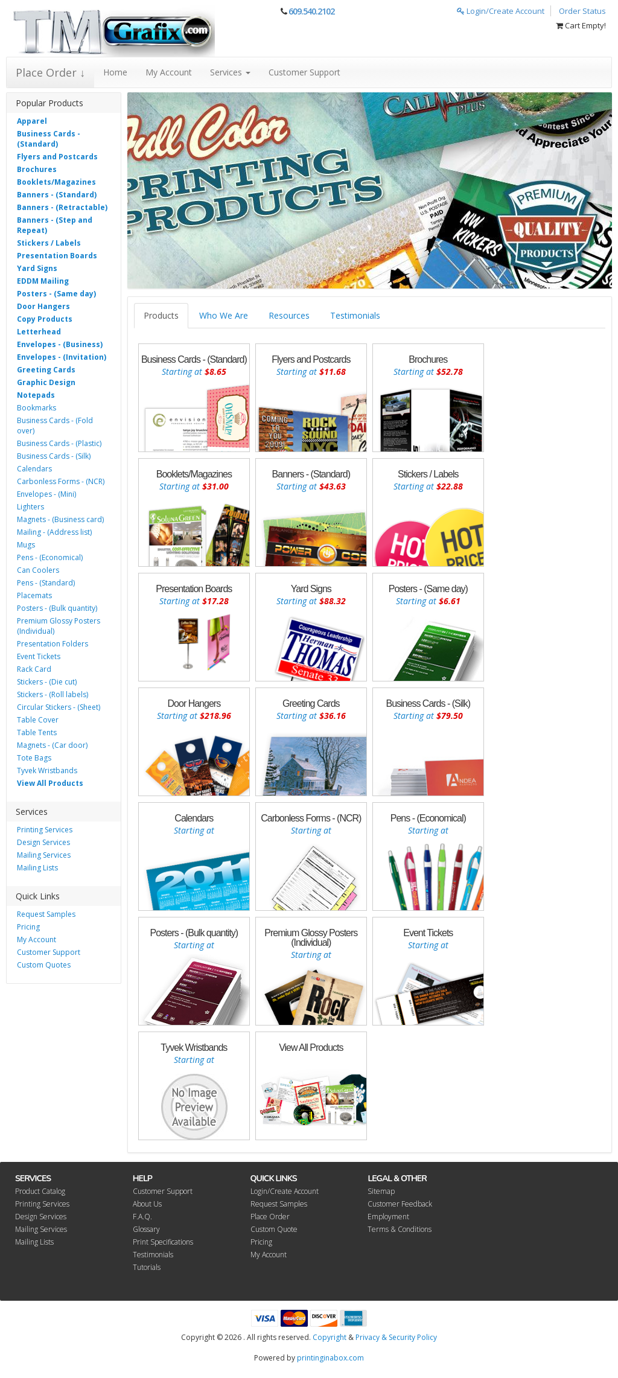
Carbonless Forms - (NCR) (60, 481)
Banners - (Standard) (57, 195)
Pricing (28, 927)
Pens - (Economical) (50, 557)
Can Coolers (38, 570)
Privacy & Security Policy (396, 1337)
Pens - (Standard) (46, 583)
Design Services (43, 842)
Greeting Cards (46, 370)
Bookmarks (36, 408)
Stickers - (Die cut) (47, 682)
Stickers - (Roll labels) (52, 694)
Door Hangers (43, 306)
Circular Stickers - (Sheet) (58, 707)
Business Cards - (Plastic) (59, 443)
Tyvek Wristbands (47, 770)
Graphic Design (46, 382)
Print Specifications (163, 1242)
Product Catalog (40, 1191)
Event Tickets (38, 656)
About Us (147, 1204)
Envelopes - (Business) (60, 344)
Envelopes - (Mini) (46, 494)
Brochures (37, 169)
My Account (168, 72)
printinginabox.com (330, 1358)
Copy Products (44, 319)
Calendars (34, 469)
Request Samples (46, 914)
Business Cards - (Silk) (54, 456)
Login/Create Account (500, 10)
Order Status (582, 10)
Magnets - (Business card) (60, 519)
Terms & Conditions (400, 1229)
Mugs (26, 545)
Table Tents (37, 732)
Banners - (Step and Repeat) (54, 225)
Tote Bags (34, 758)
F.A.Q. (142, 1216)
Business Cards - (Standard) (48, 139)
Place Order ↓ (50, 72)
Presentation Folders (52, 644)
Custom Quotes (44, 965)
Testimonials (355, 315)
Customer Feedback (400, 1204)
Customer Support (304, 72)
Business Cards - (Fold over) (55, 425)
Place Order (270, 1216)
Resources (289, 315)
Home (115, 72)
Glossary (146, 1229)
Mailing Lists (37, 868)
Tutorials (147, 1267)
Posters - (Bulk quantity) (57, 608)
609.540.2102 (311, 11)
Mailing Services (44, 855)
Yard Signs (37, 268)
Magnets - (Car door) (52, 745)
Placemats (34, 595)
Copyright (329, 1337)
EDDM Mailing (43, 281)
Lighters (30, 507)
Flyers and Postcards (57, 157)
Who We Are (223, 315)
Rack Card (34, 669)
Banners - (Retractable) (62, 207)
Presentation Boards (57, 255)
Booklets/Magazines (56, 182)
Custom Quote (274, 1229)
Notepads (36, 395)
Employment (388, 1216)
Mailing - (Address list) (54, 532)
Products (161, 315)
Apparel (32, 121)
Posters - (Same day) (56, 294)
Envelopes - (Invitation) (61, 357)
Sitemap (381, 1191)
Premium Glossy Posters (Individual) (58, 626)
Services (230, 72)
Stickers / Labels (49, 243)
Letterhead (39, 332)
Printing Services (44, 830)
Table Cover (38, 720)
